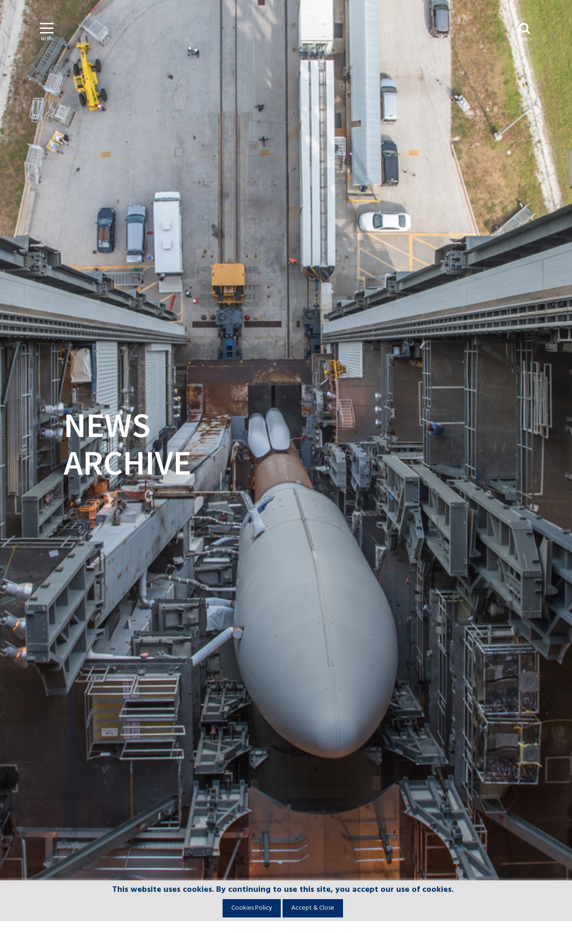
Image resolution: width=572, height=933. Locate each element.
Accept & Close (312, 908)
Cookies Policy (251, 908)
